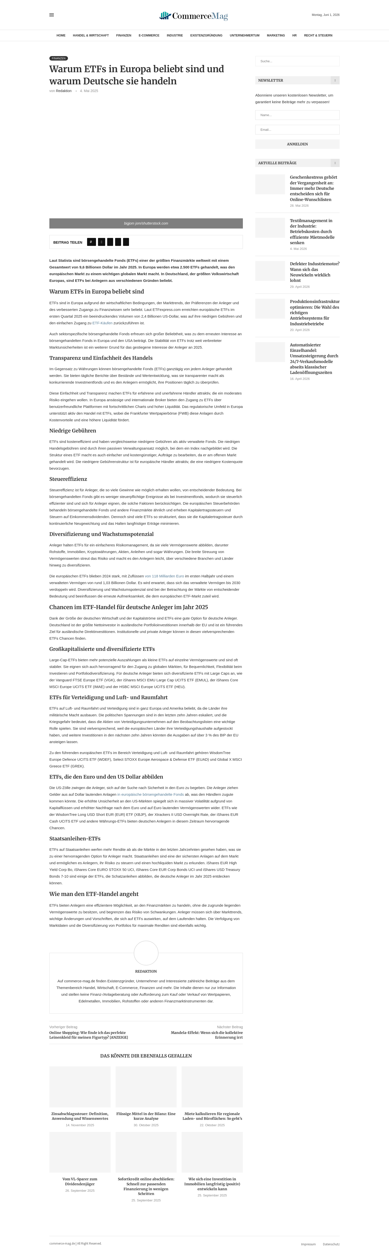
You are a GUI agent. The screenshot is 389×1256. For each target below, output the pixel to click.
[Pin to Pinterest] (118, 242)
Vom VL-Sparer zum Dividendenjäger (80, 1181)
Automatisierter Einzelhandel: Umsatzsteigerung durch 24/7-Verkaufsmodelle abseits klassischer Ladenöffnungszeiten (314, 359)
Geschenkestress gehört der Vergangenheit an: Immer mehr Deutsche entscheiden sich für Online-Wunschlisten (313, 188)
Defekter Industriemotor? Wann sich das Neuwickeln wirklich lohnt (315, 272)
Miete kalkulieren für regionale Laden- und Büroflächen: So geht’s (212, 1116)
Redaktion (63, 91)
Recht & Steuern (318, 35)
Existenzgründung (206, 35)
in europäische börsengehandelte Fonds (151, 794)
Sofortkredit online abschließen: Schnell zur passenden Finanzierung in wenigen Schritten (146, 1186)
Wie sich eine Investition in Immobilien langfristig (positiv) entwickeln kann (212, 1184)
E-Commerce (149, 35)
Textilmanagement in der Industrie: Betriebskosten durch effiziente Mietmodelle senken (312, 231)
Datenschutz (331, 1244)
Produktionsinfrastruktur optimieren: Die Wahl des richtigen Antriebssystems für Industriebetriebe (315, 313)
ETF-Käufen (102, 323)
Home (61, 35)
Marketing (276, 35)
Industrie (175, 35)
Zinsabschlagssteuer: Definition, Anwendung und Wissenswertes (79, 1116)
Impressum (308, 1244)
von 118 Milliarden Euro (165, 576)
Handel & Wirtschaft (91, 35)
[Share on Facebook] (101, 242)
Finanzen (123, 35)
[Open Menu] (51, 15)
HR (294, 35)
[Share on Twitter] (110, 242)
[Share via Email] (126, 242)
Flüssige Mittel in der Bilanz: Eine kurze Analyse (146, 1116)
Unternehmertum (244, 35)
